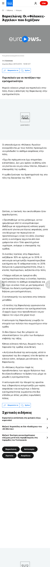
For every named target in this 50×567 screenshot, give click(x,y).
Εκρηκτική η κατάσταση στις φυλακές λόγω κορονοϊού (21, 419)
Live (44, 3)
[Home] (3, 10)
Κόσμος (19, 10)
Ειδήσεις (10, 10)
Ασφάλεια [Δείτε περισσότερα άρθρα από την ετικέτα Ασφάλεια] (25, 455)
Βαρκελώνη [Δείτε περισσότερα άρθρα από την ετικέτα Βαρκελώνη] (10, 449)
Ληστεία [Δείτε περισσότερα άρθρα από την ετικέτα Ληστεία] (9, 455)
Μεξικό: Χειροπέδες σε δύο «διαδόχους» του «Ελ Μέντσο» (22, 427)
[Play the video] (25, 39)
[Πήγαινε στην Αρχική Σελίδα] (9, 3)
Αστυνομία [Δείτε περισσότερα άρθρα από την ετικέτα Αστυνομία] (29, 449)
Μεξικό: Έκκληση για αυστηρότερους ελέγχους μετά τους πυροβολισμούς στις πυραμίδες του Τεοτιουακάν (20, 437)
